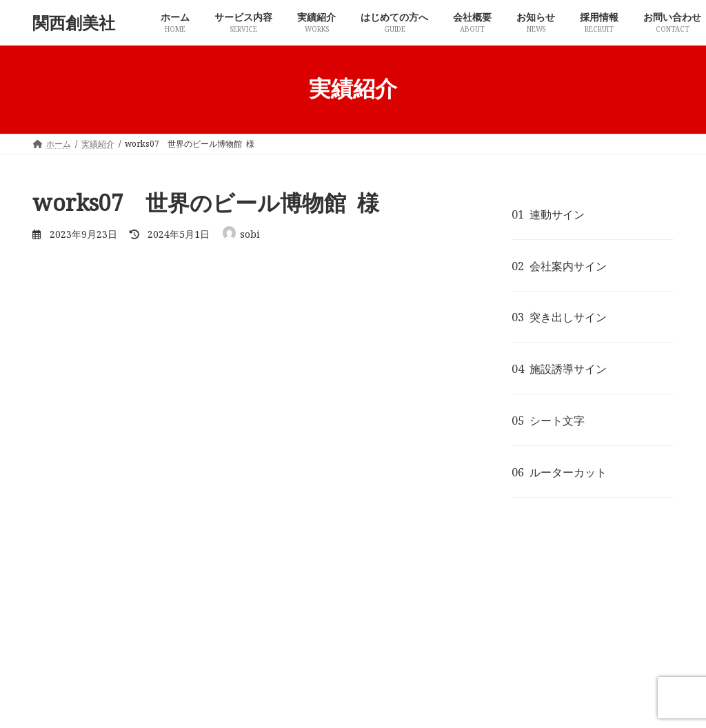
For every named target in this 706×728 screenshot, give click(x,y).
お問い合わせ (542, 648)
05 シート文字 (548, 420)
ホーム (58, 648)
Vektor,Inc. (503, 704)
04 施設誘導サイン (559, 368)
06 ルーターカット (559, 471)
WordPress (208, 704)
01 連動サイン (548, 213)
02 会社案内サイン (559, 265)
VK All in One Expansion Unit (402, 704)
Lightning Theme (290, 704)
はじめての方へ (271, 648)
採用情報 (471, 648)
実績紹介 (124, 452)
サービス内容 (125, 648)
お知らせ (408, 648)
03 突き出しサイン (559, 317)
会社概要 (346, 648)
